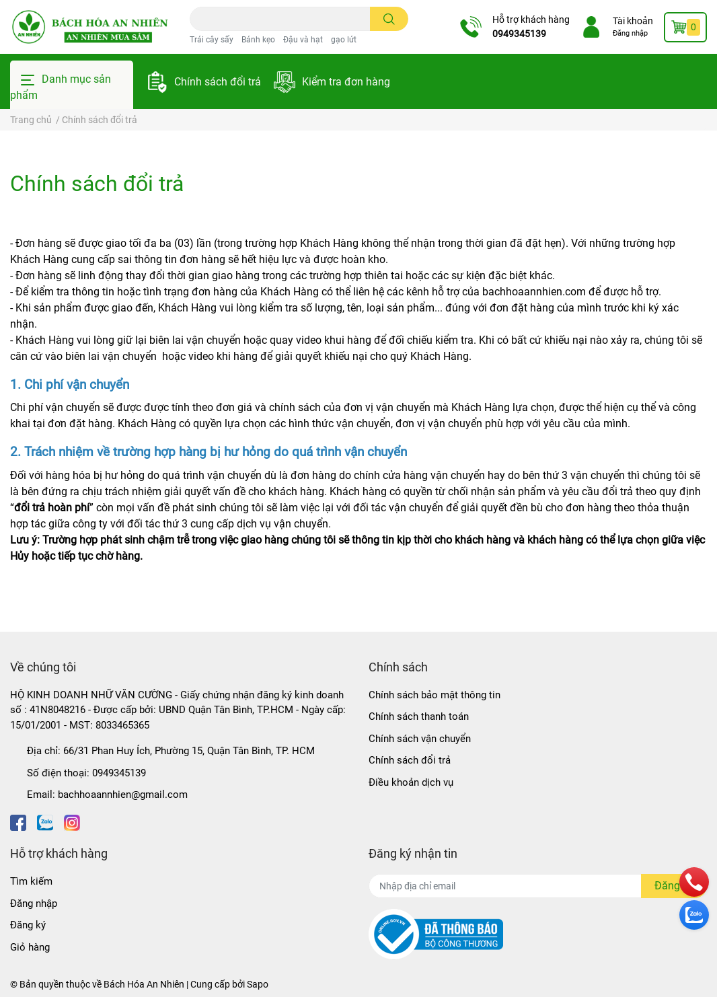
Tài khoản (633, 20)
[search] (389, 19)
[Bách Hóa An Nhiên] (89, 26)
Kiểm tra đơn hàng (346, 81)
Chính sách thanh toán (419, 716)
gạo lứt (343, 39)
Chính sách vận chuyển (420, 739)
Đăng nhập (630, 33)
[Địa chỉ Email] (538, 886)
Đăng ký (28, 925)
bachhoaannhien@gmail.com (123, 794)
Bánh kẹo (258, 39)
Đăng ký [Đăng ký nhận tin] (673, 885)
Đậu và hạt (303, 39)
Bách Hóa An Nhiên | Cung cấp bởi (175, 984)
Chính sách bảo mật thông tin (434, 695)
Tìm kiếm (31, 881)
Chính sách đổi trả (217, 81)
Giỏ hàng (30, 947)
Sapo (257, 984)
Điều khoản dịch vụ (411, 782)
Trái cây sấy (211, 39)
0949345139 (519, 33)
